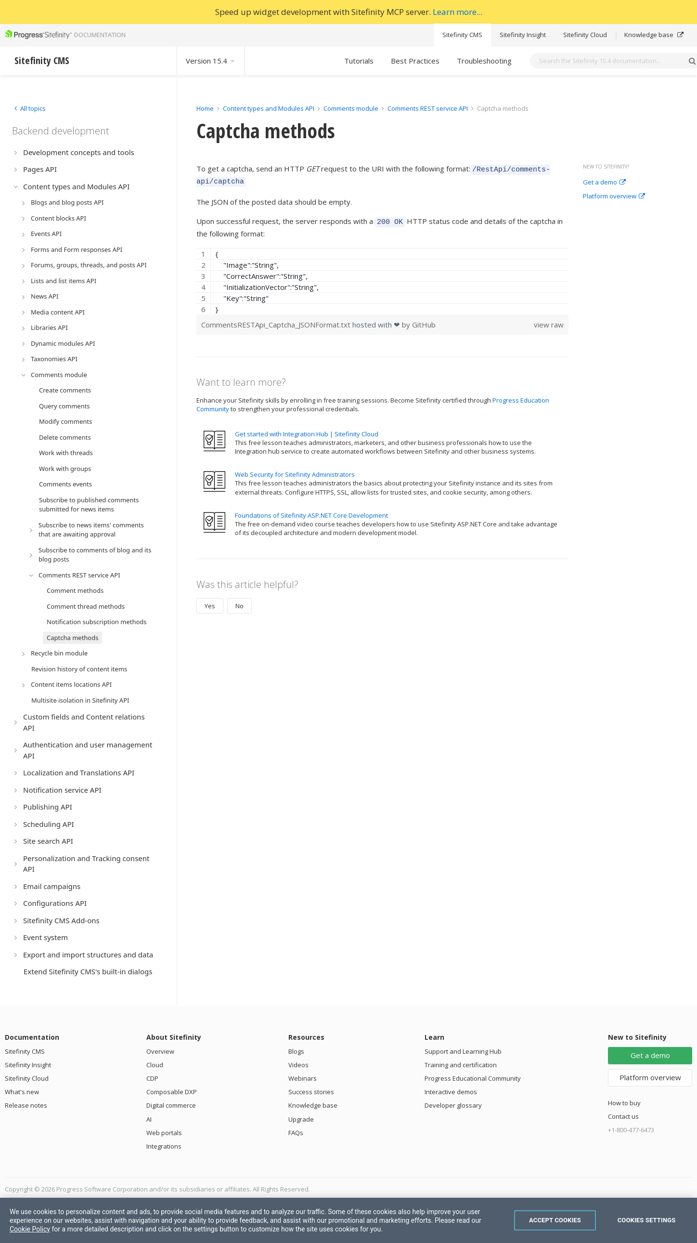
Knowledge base (654, 34)
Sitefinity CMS (462, 34)
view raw (549, 320)
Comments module (350, 108)
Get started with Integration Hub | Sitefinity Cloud (306, 429)
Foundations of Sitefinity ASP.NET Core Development (311, 511)
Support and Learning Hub (463, 1051)
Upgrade (301, 1119)
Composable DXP (171, 1091)
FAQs (295, 1132)
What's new (22, 1091)
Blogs (296, 1051)
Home (205, 108)
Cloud (154, 1064)
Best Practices (415, 60)
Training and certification (461, 1064)
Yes (210, 601)
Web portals (164, 1132)
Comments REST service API (427, 108)
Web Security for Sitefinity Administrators (295, 470)
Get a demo (604, 182)
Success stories (311, 1091)
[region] (382, 277)
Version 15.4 (211, 60)
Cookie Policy (30, 1229)
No (239, 601)
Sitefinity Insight (523, 34)
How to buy (624, 1103)
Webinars (302, 1078)
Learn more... (457, 11)
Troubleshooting (484, 60)
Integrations (163, 1146)
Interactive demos (451, 1091)
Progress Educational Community (473, 1078)
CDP (152, 1078)
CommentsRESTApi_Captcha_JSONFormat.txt (276, 320)
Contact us (623, 1116)
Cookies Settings (647, 1220)
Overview (160, 1051)
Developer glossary (453, 1105)
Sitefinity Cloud (585, 34)
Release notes (26, 1105)
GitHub (424, 320)
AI (149, 1119)
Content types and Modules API (268, 108)
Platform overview (614, 196)
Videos (298, 1064)
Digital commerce (171, 1105)
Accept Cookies (555, 1220)
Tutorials (359, 60)
